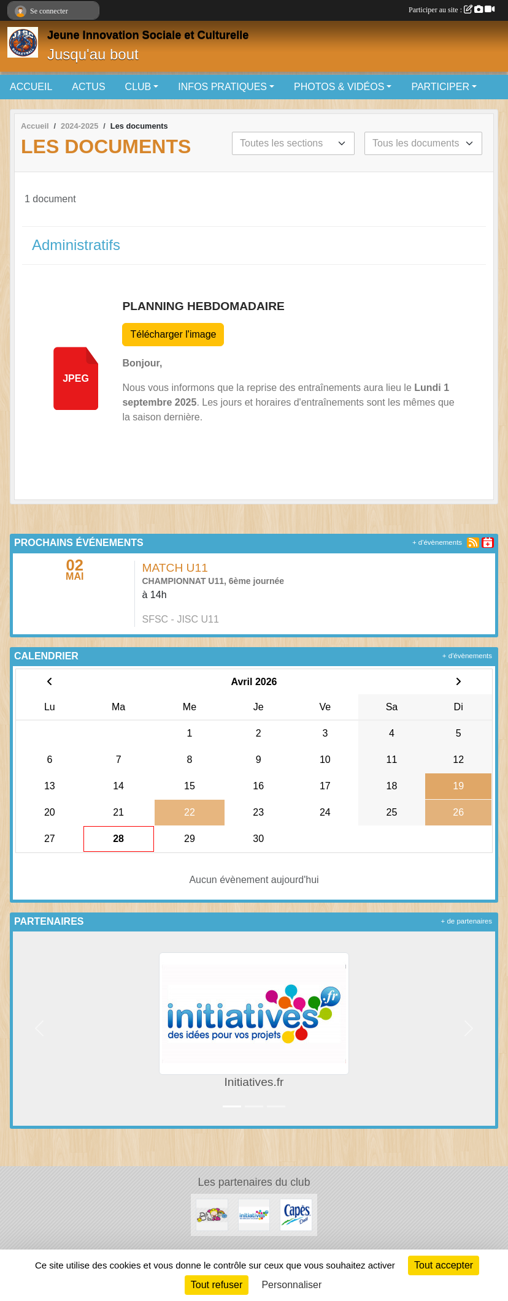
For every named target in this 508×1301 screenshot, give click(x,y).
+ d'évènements (437, 542)
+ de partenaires (466, 921)
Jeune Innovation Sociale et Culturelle (147, 35)
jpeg (76, 378)
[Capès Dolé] (296, 1214)
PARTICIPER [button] (440, 87)
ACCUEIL (31, 87)
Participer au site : (452, 10)
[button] (39, 1028)
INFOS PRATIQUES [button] (222, 87)
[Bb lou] (212, 1214)
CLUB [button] (138, 87)
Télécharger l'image (173, 334)
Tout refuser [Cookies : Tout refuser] (216, 1285)
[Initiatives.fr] (254, 1214)
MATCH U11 (175, 567)
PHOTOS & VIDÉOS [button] (339, 87)
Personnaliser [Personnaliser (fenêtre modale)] (291, 1285)
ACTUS (88, 87)
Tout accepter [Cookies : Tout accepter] (443, 1265)
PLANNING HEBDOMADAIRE (203, 306)
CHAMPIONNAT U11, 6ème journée (213, 581)
